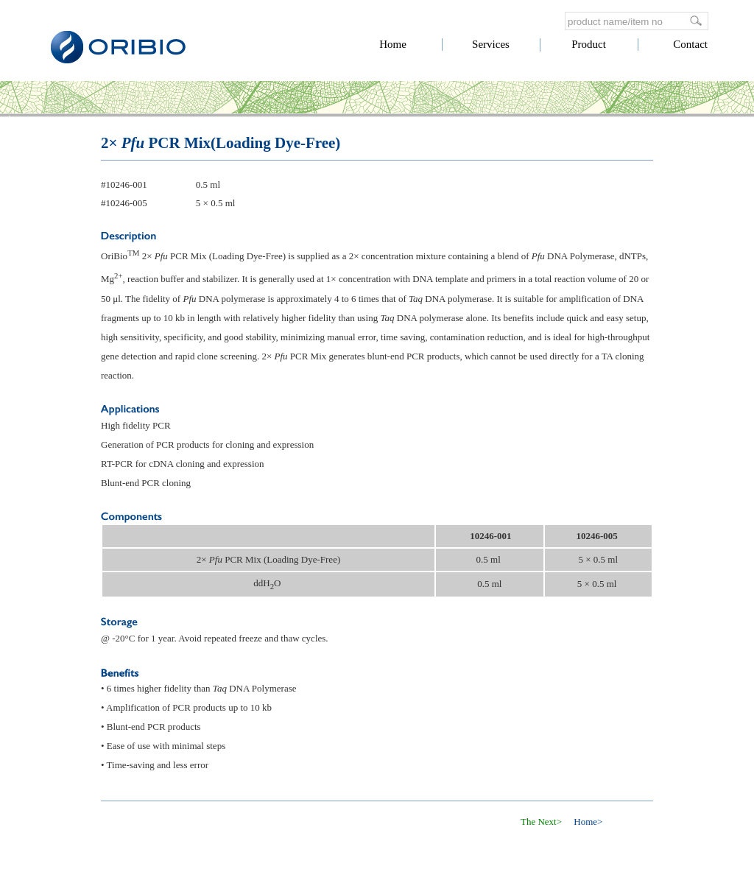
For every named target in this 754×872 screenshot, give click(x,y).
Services (491, 44)
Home (392, 44)
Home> (588, 821)
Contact (690, 44)
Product (588, 44)
